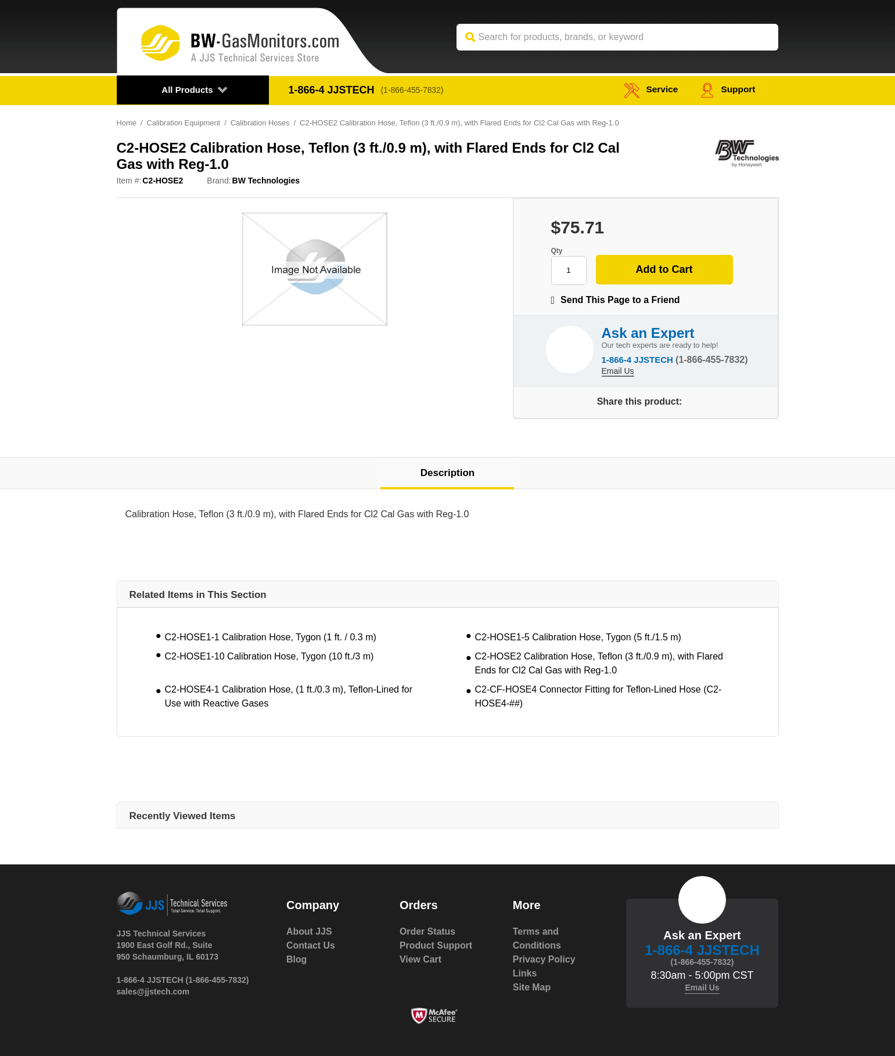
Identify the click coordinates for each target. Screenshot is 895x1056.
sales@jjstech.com (153, 991)
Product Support (436, 945)
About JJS (309, 931)
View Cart (421, 959)
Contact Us (310, 945)
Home (127, 122)
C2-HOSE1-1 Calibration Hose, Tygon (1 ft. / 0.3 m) (270, 637)
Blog (296, 959)
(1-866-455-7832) (413, 90)
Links (525, 973)
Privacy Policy (544, 959)
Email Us (618, 370)
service (649, 90)
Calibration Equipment (184, 122)
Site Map (532, 987)
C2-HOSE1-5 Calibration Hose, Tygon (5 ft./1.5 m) (578, 637)
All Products (187, 90)
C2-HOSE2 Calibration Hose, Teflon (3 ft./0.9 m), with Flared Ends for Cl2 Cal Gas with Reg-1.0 (599, 663)
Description (447, 472)
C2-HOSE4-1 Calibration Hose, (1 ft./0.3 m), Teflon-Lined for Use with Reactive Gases (289, 696)
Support (727, 90)
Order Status (428, 931)
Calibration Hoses (261, 122)
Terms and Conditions (537, 938)
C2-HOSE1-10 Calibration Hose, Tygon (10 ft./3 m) (269, 656)
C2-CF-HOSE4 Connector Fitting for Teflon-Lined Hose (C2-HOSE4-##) (598, 696)
